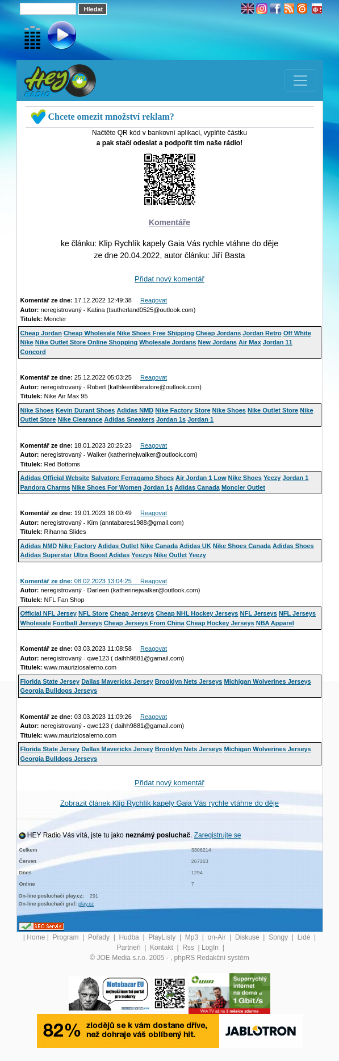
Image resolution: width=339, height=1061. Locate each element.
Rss (189, 947)
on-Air (218, 937)
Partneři (130, 947)
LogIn (211, 947)
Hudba (130, 937)
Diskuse (248, 937)
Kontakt (162, 947)
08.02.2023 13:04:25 (80, 581)
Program (66, 937)
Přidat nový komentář (169, 279)
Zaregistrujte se (217, 835)
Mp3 (192, 937)
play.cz (86, 904)
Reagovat (153, 300)
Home (36, 937)
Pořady (99, 937)
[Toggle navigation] (300, 80)
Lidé (305, 937)
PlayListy (162, 937)
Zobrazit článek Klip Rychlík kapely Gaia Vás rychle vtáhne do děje (169, 803)
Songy (279, 937)
